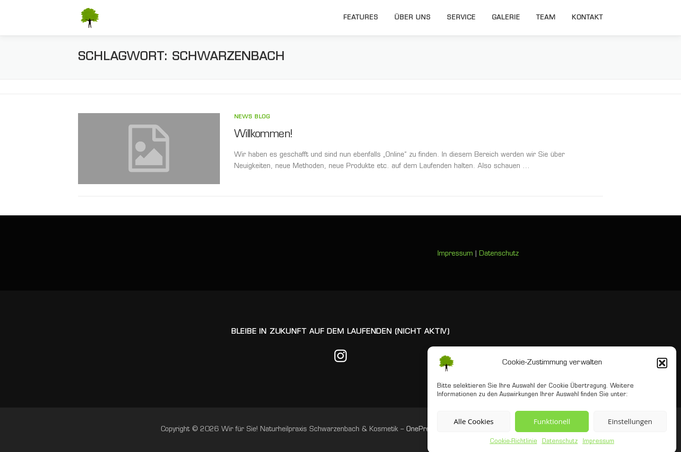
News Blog (252, 117)
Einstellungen (630, 425)
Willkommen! (263, 134)
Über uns (412, 18)
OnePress (421, 429)
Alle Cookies (474, 425)
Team (546, 18)
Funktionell (551, 425)
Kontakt (587, 18)
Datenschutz (560, 445)
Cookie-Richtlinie (513, 445)
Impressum (598, 445)
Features (360, 18)
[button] (662, 367)
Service (461, 18)
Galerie (506, 18)
